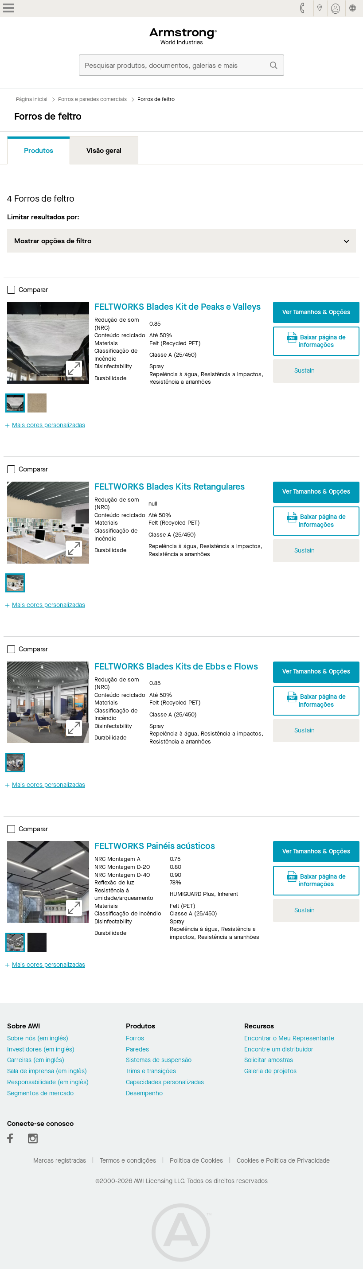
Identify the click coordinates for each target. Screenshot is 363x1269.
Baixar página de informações (316, 340)
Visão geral (103, 150)
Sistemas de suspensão (158, 1060)
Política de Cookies (196, 1160)
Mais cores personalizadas (45, 425)
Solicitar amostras (268, 1060)
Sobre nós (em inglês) (37, 1039)
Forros (135, 1039)
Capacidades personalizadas (165, 1082)
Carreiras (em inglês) (35, 1060)
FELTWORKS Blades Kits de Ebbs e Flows (176, 667)
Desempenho (144, 1094)
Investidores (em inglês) (40, 1050)
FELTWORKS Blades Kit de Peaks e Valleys (177, 307)
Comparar (27, 289)
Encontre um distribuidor (278, 1050)
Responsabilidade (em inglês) (48, 1082)
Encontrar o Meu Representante (289, 1039)
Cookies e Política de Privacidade (283, 1160)
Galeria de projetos (270, 1071)
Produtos (38, 150)
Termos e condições (128, 1160)
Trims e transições (151, 1071)
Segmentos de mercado (40, 1094)
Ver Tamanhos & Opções (316, 312)
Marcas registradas (59, 1160)
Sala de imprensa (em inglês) (47, 1071)
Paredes (137, 1050)
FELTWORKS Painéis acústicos (154, 846)
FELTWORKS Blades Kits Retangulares (169, 487)
